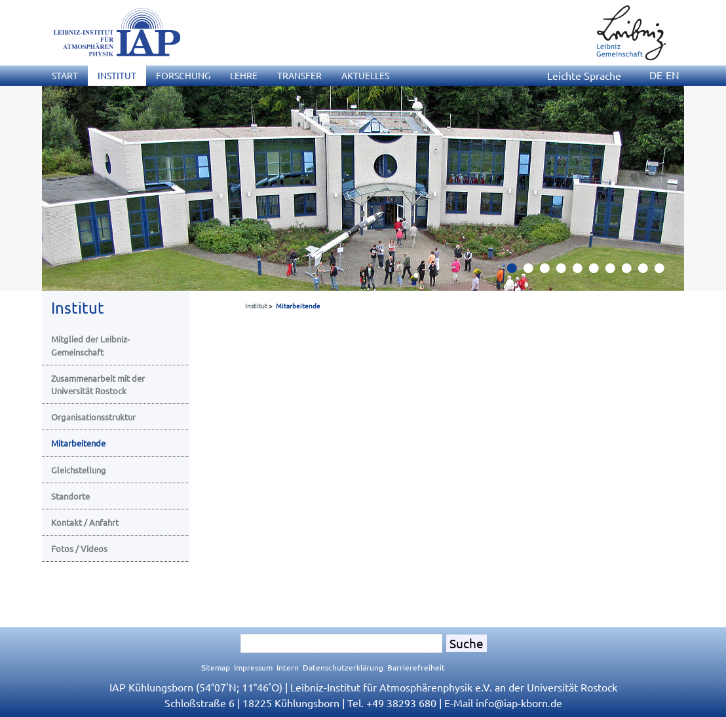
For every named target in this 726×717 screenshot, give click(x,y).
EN (672, 74)
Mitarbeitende (298, 305)
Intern (288, 667)
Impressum (253, 667)
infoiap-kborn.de (519, 702)
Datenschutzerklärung (343, 667)
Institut (256, 305)
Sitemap (215, 667)
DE (655, 74)
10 (664, 271)
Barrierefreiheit (416, 667)
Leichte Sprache (584, 75)
